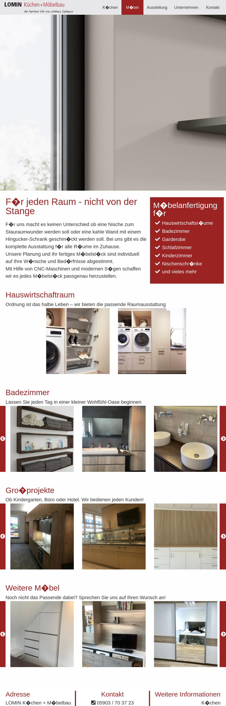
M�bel (132, 7)
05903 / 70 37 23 (112, 703)
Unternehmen (186, 7)
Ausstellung (157, 7)
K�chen (110, 7)
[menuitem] (110, 7)
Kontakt (212, 7)
